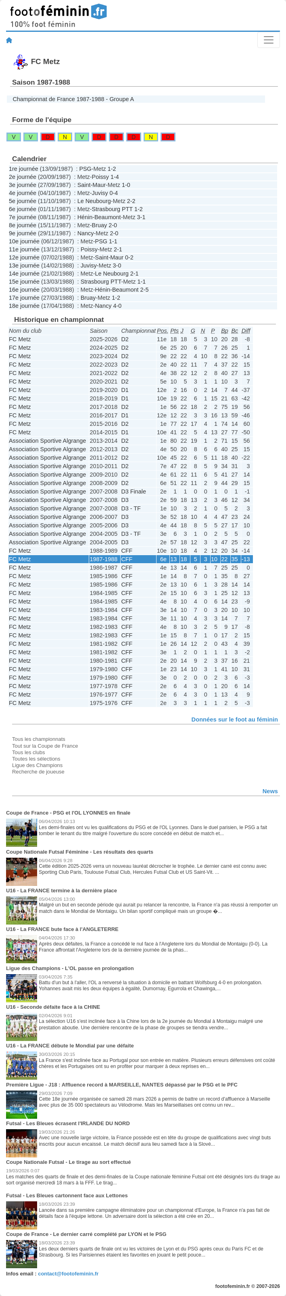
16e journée (24, 289)
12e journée (24, 257)
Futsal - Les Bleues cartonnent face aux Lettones (67, 1195)
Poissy (100, 177)
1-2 (112, 169)
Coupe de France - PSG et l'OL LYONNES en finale (68, 813)
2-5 (144, 289)
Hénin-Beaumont (99, 217)
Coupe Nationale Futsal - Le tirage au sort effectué (68, 1162)
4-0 (117, 306)
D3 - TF (131, 508)
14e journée (24, 273)
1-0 (126, 185)
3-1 (141, 217)
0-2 (129, 257)
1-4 (115, 177)
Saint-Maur (91, 185)
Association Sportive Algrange (47, 441)
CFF (126, 550)
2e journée (22, 177)
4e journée (22, 193)
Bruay (99, 225)
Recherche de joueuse (38, 772)
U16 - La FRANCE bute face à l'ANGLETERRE (62, 929)
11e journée (24, 249)
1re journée (23, 169)
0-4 (114, 193)
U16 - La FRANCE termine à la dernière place (61, 891)
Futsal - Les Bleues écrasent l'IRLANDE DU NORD (68, 1123)
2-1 (118, 249)
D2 (124, 339)
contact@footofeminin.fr (68, 1274)
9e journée (22, 233)
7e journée (22, 217)
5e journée (22, 201)
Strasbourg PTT (112, 209)
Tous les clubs (28, 752)
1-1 (113, 241)
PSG (85, 169)
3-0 (117, 265)
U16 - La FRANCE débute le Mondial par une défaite (70, 1046)
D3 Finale (133, 491)
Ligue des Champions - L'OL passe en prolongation (70, 968)
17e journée (24, 297)
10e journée (24, 241)
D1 (124, 390)
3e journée (22, 185)
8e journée (22, 225)
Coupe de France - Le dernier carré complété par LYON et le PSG (86, 1234)
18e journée (24, 306)
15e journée (24, 281)
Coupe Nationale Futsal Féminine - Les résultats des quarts (79, 852)
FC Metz (20, 339)
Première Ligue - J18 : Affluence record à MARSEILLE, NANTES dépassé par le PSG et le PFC (122, 1085)
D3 (124, 500)
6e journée (22, 209)
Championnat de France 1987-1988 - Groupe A (73, 99)
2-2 (131, 201)
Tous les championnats (38, 739)
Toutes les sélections (36, 759)
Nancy (85, 233)
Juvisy (100, 193)
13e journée (24, 265)
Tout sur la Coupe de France (45, 746)
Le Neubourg (94, 201)
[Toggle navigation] (268, 40)
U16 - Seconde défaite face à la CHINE (53, 1007)
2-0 (113, 225)
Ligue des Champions (37, 765)
